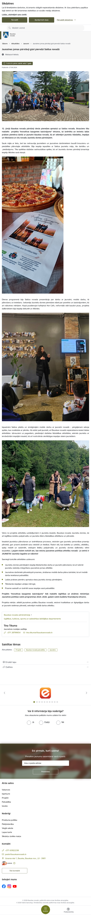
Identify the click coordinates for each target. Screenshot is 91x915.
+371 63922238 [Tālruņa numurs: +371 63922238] (12, 850)
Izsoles (5, 806)
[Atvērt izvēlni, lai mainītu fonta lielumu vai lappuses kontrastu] (68, 910)
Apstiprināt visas (41, 20)
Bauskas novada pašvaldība (35, 650)
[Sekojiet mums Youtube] (15, 886)
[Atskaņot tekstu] (12, 54)
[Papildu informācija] (14, 863)
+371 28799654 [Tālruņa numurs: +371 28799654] (13, 632)
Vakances (6, 790)
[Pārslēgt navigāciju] (45, 909)
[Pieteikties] (45, 771)
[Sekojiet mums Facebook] (4, 886)
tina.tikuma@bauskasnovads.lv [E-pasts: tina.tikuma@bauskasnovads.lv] (39, 632)
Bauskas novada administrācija (17, 615)
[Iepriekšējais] (4, 693)
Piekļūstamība (8, 824)
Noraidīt (14, 20)
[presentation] (21, 734)
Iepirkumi (6, 794)
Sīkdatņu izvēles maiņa (11, 836)
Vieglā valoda (7, 828)
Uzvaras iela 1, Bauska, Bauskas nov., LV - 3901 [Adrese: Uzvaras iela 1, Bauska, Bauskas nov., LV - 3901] (25, 858)
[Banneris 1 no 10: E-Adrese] (45, 693)
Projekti (18, 650)
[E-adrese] (7, 863)
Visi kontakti (15, 870)
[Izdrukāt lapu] (45, 662)
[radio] (30, 722)
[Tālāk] (86, 693)
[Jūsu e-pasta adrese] (45, 763)
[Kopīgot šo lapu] (45, 667)
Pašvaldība (6, 802)
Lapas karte (7, 832)
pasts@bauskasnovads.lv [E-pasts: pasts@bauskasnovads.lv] (15, 854)
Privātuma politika (9, 820)
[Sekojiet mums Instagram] (9, 886)
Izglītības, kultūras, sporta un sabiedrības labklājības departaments (32, 618)
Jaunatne (53, 650)
